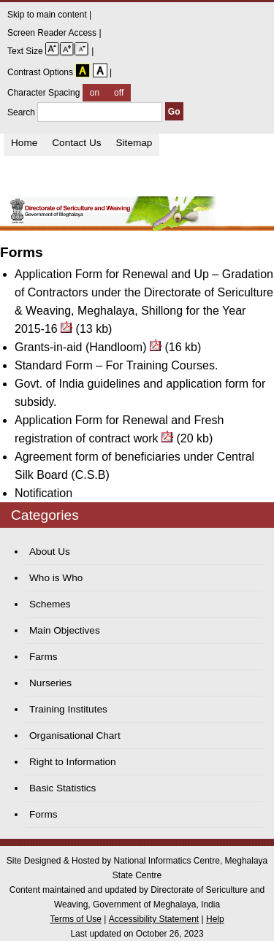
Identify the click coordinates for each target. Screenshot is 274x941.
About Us (49, 551)
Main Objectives (64, 630)
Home (24, 142)
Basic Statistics (62, 788)
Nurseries (50, 682)
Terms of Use (76, 919)
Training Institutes (68, 709)
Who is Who (56, 577)
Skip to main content (48, 14)
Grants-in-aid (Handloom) (81, 347)
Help (215, 919)
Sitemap (134, 142)
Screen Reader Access (53, 33)
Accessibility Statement (154, 919)
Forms (43, 814)
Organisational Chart (75, 735)
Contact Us (76, 142)
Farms (43, 656)
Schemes (50, 604)
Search (86, 112)
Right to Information (72, 761)
